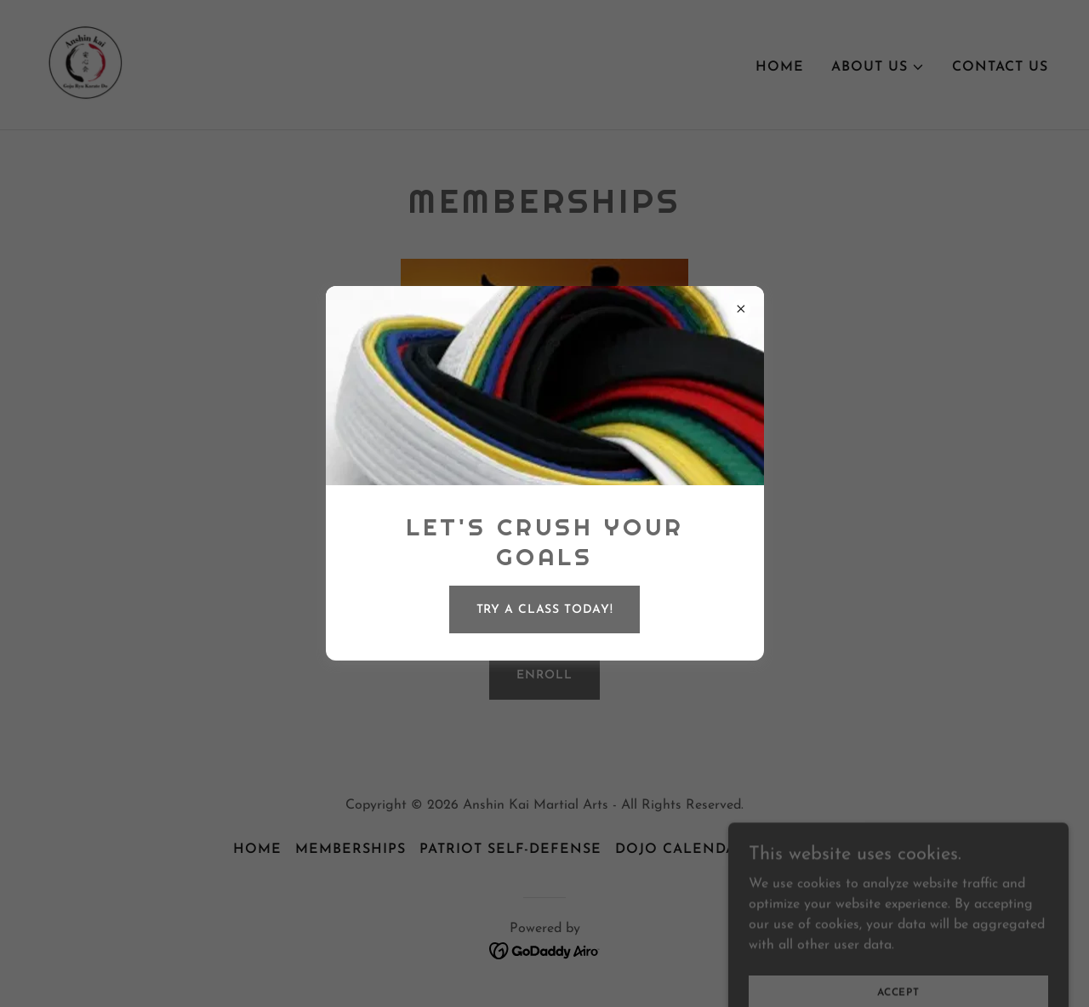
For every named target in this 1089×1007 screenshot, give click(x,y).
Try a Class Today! (544, 610)
